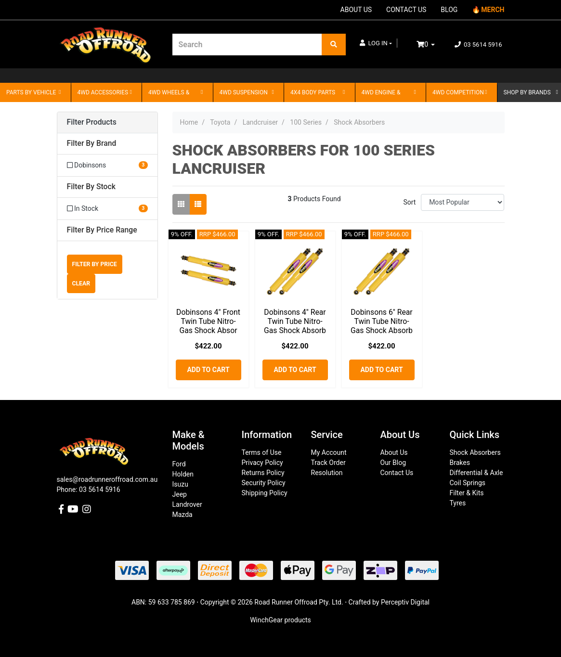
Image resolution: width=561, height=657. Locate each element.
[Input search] (247, 44)
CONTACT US (406, 9)
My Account (329, 452)
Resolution (327, 473)
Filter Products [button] (92, 122)
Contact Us (397, 473)
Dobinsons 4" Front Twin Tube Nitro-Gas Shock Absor (208, 321)
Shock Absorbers (475, 452)
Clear (81, 283)
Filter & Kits (467, 493)
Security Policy (264, 483)
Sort (409, 202)
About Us (394, 452)
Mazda (182, 514)
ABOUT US (356, 9)
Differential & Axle (476, 473)
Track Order (328, 462)
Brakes (460, 462)
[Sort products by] (462, 202)
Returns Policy (263, 473)
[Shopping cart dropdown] (432, 44)
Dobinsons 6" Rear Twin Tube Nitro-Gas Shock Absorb (382, 321)
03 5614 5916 (478, 44)
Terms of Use (262, 452)
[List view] (198, 204)
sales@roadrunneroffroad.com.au (107, 479)
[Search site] (334, 44)
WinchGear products (280, 620)
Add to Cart (208, 370)
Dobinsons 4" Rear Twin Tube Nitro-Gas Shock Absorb (295, 321)
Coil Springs (468, 483)
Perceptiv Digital (405, 602)
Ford (179, 464)
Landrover (187, 504)
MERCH (492, 9)
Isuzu (180, 484)
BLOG (449, 9)
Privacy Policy (262, 462)
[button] (376, 43)
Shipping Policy (264, 493)
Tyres (458, 503)
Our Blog (393, 462)
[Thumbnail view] (181, 204)
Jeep (179, 494)
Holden (183, 474)
